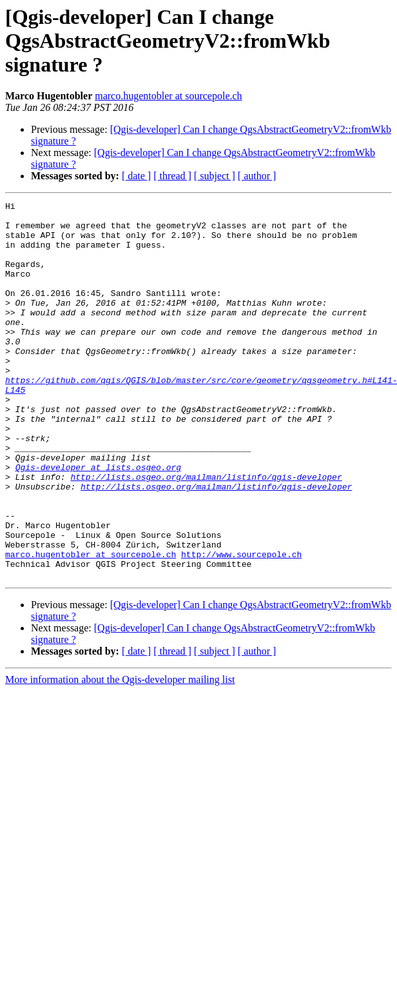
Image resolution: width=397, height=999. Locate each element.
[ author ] (257, 175)
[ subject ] (214, 175)
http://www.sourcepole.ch (241, 625)
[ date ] (136, 175)
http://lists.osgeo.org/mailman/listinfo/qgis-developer (206, 533)
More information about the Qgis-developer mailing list (120, 754)
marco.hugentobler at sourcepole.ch (168, 95)
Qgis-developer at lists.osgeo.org (98, 521)
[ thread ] (172, 175)
